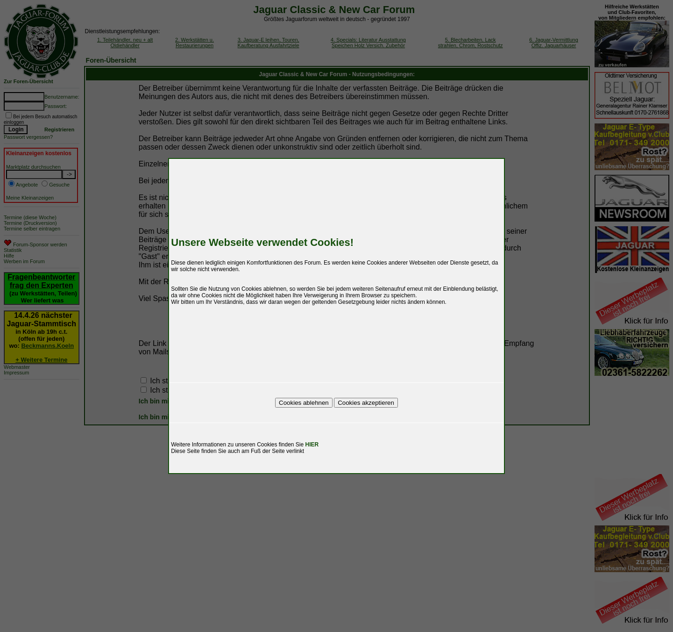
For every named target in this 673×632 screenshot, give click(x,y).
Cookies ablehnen (304, 402)
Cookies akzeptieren (366, 402)
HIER (312, 444)
